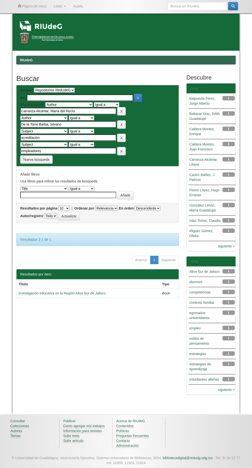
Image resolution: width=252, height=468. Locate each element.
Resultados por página (38, 208)
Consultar (17, 421)
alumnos (195, 282)
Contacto (123, 441)
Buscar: (26, 90)
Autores (16, 431)
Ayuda (78, 6)
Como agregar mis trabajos (84, 426)
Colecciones (19, 426)
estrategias (197, 354)
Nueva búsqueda (36, 159)
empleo (195, 328)
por (23, 98)
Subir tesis (71, 436)
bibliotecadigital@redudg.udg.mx (188, 458)
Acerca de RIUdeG (130, 421)
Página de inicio (32, 6)
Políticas (122, 431)
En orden (126, 208)
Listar (60, 6)
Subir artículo (73, 441)
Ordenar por (84, 208)
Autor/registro (31, 216)
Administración (127, 446)
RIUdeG (26, 60)
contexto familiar (201, 303)
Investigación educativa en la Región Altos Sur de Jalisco (62, 293)
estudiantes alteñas (204, 379)
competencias (199, 292)
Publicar (69, 421)
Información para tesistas (82, 431)
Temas (15, 436)
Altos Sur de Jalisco (204, 272)
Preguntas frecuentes (132, 436)
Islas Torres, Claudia (204, 221)
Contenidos (125, 426)
